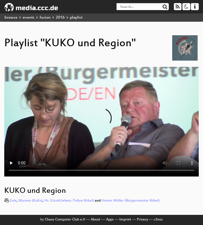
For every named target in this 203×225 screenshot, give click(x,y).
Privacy (142, 220)
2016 (60, 17)
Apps (110, 220)
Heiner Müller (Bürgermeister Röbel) (130, 201)
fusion (45, 17)
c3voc (158, 220)
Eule (13, 201)
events (28, 17)
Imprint (125, 220)
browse (11, 17)
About (95, 220)
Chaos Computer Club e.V (65, 220)
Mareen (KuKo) (30, 201)
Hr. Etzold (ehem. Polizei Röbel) (69, 201)
